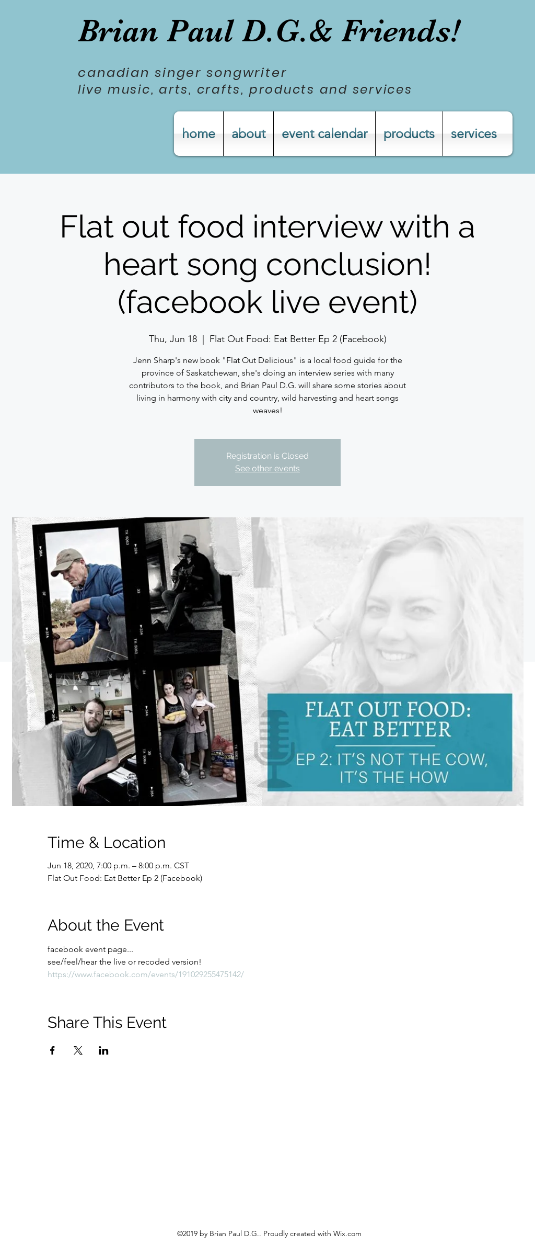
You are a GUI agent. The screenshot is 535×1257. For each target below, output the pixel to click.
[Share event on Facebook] (52, 1050)
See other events (267, 468)
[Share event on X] (78, 1050)
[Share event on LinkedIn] (104, 1050)
